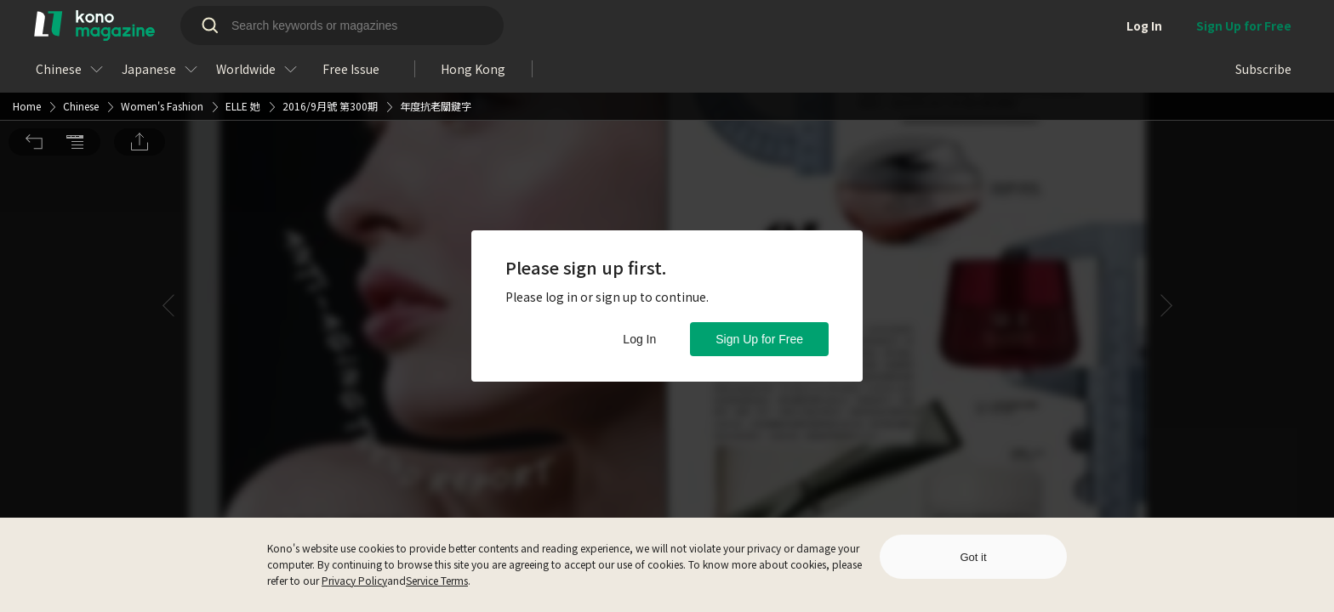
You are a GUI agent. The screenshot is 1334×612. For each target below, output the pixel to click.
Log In (639, 339)
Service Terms (437, 580)
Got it (973, 557)
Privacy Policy (354, 580)
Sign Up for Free (759, 339)
